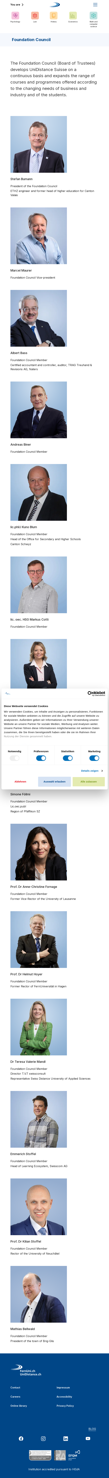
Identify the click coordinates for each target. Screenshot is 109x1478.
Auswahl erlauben (54, 781)
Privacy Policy (65, 1405)
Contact (15, 1387)
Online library (18, 1405)
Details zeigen (89, 770)
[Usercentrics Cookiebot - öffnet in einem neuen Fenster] (90, 693)
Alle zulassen (88, 781)
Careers (15, 1396)
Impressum (63, 1387)
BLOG (92, 1429)
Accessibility (64, 1396)
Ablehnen (20, 781)
